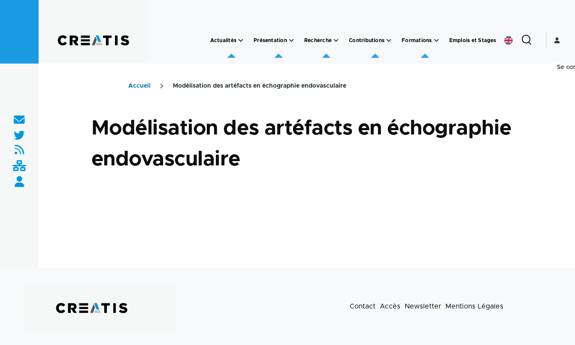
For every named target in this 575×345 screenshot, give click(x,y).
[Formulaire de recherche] (526, 40)
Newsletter (423, 306)
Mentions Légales (474, 306)
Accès (390, 306)
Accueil (139, 86)
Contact (362, 306)
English (508, 40)
